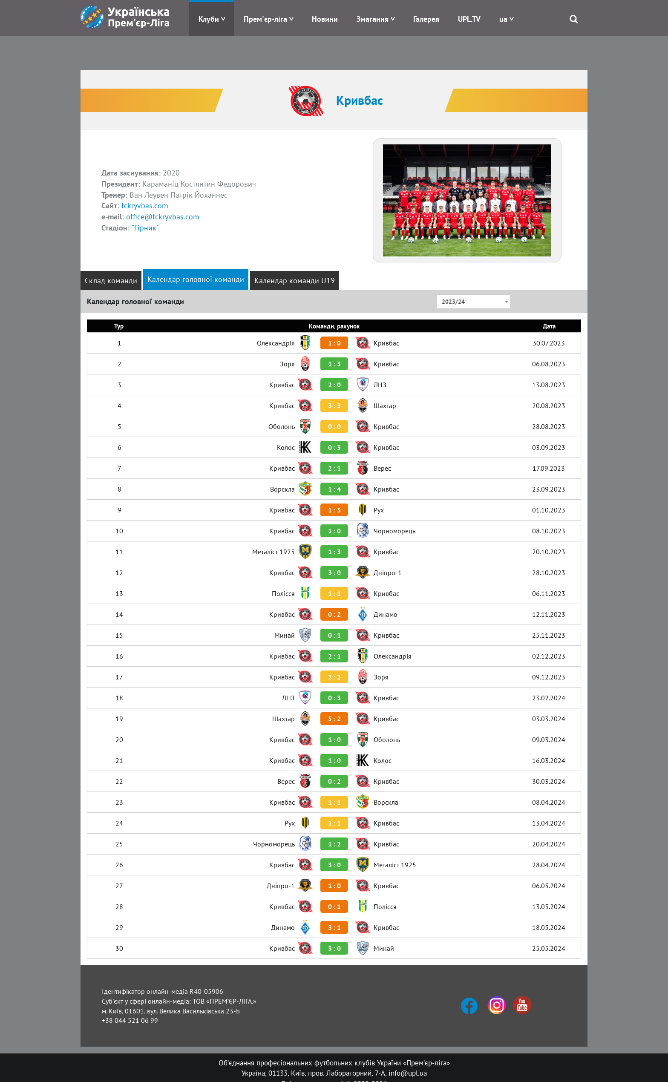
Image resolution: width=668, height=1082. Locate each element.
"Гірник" (145, 228)
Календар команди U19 (294, 280)
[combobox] (473, 301)
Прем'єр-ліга (265, 19)
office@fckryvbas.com (162, 217)
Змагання (373, 19)
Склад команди (111, 280)
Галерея (426, 19)
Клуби (209, 19)
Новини (325, 19)
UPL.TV (469, 19)
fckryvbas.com (144, 205)
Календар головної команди (195, 279)
